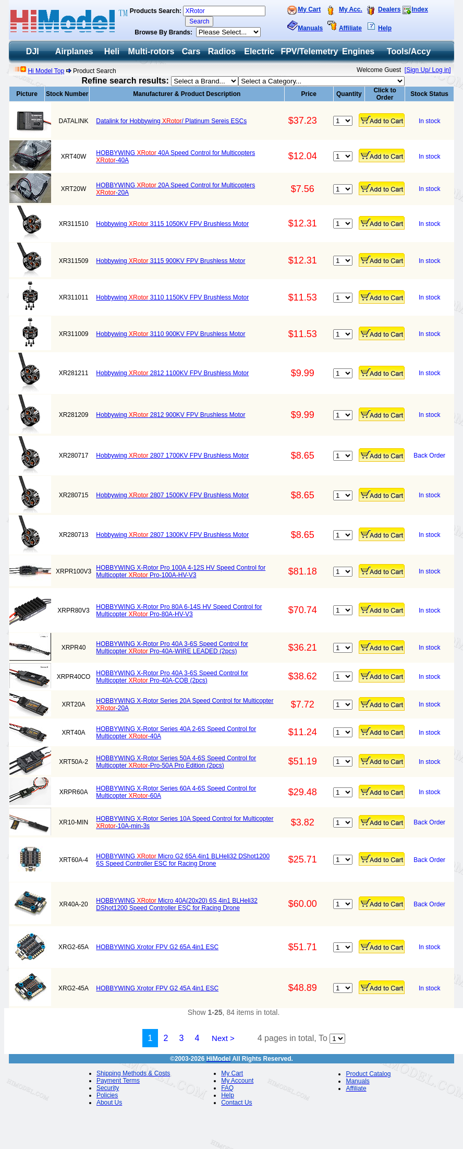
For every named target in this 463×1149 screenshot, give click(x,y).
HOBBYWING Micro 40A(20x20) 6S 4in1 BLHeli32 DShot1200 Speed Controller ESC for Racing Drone (176, 904)
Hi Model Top (46, 71)
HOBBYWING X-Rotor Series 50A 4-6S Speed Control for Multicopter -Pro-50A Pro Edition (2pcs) (176, 762)
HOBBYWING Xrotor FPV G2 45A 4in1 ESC (157, 988)
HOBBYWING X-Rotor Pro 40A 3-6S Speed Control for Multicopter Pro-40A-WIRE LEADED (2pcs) (172, 647)
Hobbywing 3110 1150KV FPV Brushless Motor (172, 297)
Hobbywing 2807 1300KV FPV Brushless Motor (172, 534)
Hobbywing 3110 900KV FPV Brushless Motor (170, 334)
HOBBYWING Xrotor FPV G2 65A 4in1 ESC (157, 947)
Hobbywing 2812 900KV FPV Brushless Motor (170, 414)
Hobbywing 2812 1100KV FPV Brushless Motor (172, 373)
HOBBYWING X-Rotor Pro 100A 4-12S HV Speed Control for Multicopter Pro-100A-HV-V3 (180, 571)
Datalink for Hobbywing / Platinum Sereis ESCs (171, 121)
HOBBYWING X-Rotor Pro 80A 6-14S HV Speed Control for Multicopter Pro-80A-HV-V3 (179, 610)
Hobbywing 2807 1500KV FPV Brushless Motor (172, 495)
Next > (223, 1038)
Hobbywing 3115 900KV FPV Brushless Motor (170, 261)
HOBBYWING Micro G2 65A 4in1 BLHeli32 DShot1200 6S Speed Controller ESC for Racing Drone (183, 860)
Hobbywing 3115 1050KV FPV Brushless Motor (172, 224)
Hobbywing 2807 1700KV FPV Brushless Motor (172, 455)
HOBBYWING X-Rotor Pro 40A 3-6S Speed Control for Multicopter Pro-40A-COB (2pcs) (172, 676)
